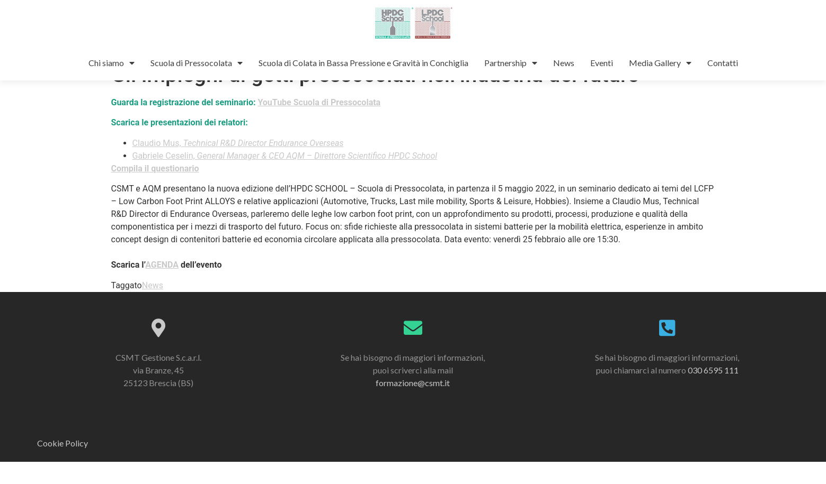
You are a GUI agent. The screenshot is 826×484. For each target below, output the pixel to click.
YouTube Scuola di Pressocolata (318, 125)
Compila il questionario (155, 191)
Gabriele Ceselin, (285, 178)
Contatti (722, 63)
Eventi (601, 63)
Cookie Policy (62, 465)
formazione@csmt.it (413, 405)
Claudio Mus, (238, 165)
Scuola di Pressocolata (196, 62)
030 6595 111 (713, 392)
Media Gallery (660, 62)
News (563, 63)
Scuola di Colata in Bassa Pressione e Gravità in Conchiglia (363, 63)
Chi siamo (111, 62)
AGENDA (162, 287)
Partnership (510, 62)
